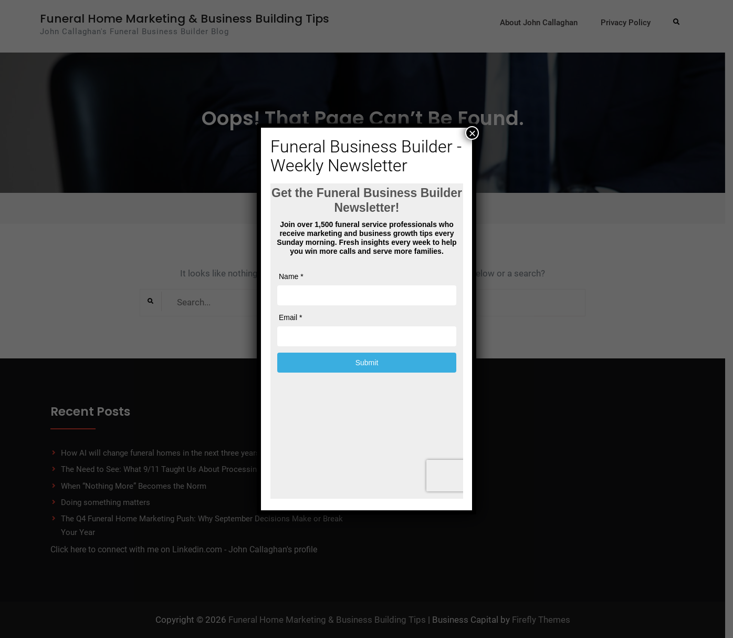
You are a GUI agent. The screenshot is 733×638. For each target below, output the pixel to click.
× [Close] (472, 133)
